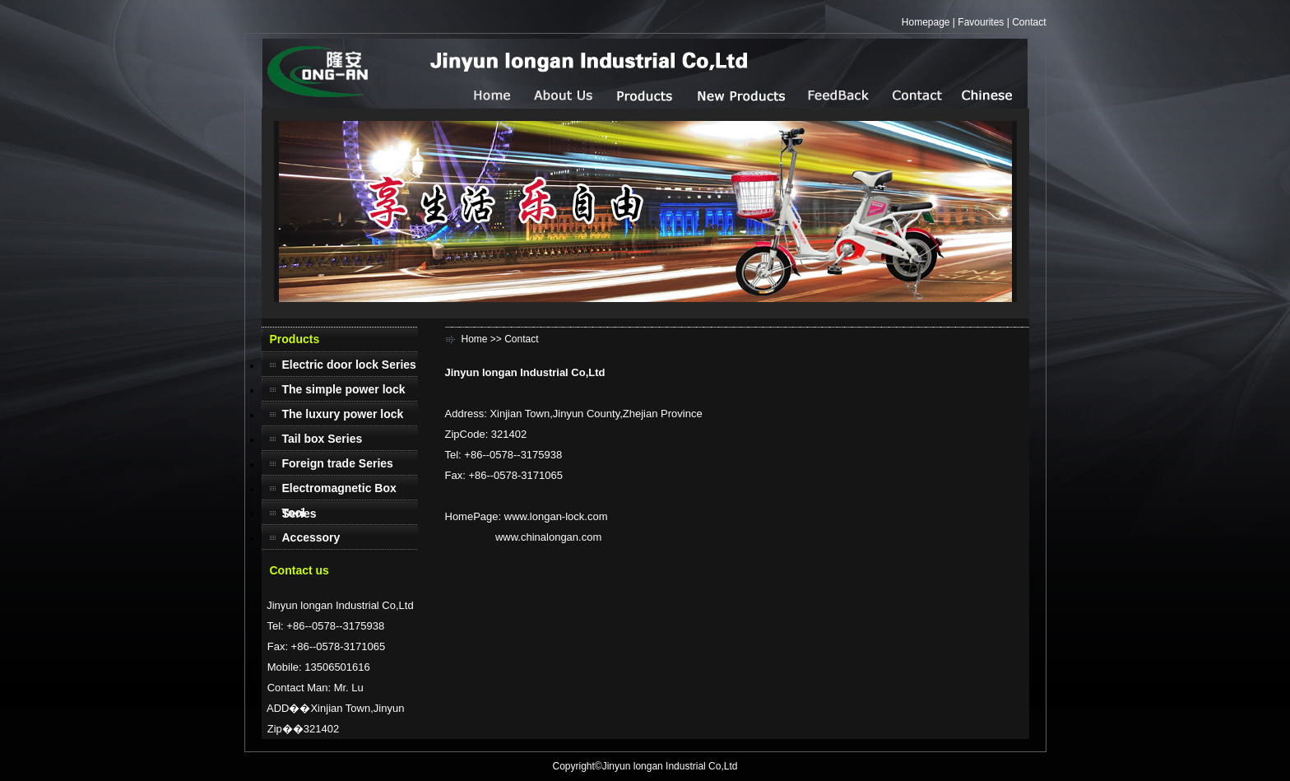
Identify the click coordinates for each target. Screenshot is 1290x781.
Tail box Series (322, 438)
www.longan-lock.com (556, 516)
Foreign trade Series (337, 463)
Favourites (981, 22)
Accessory (311, 537)
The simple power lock (344, 389)
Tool (294, 512)
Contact (1029, 22)
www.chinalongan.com (548, 537)
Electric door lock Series (349, 364)
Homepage (926, 22)
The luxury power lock (343, 414)
